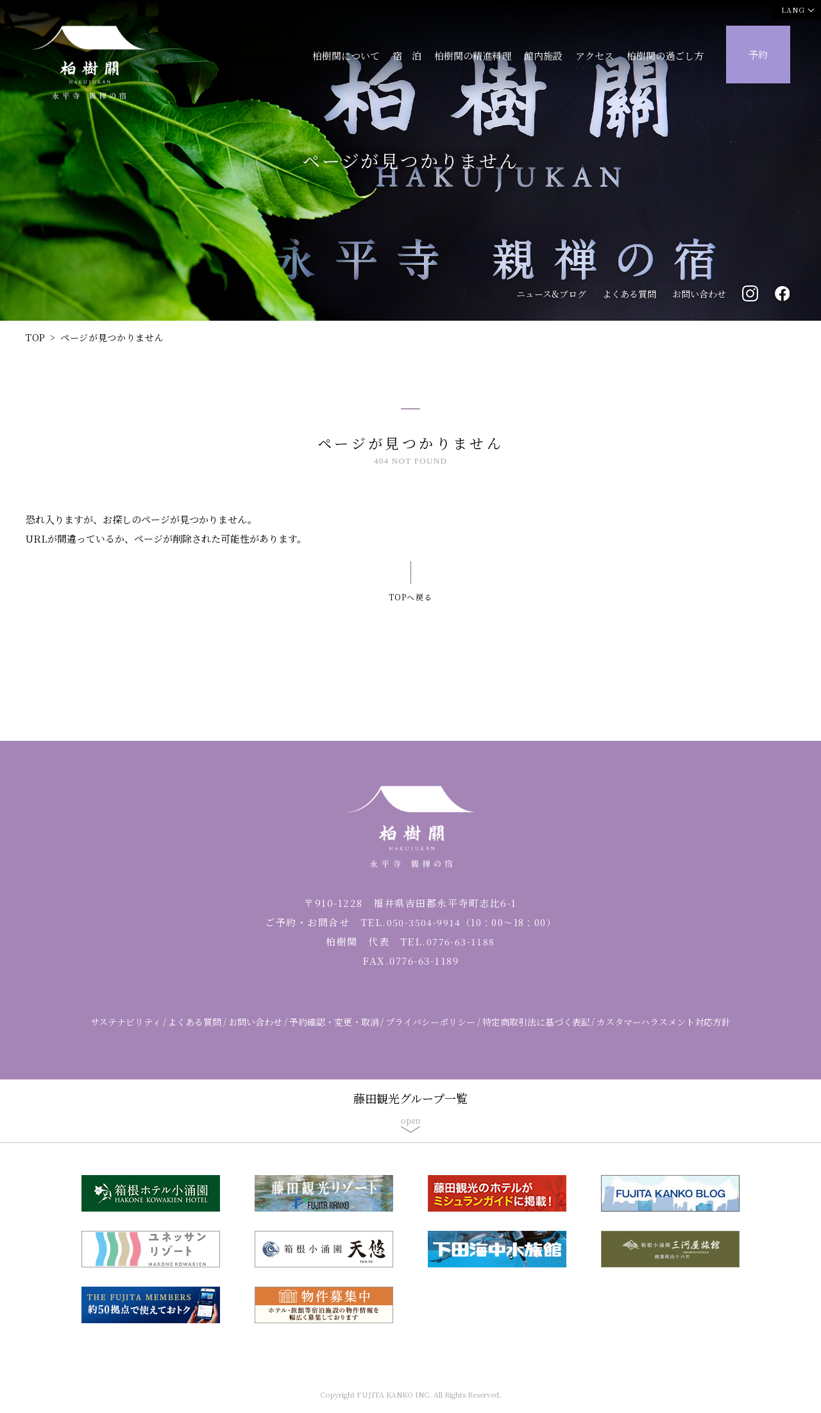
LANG (793, 9)
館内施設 (543, 55)
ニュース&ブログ (551, 293)
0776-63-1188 (460, 953)
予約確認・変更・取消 (334, 1033)
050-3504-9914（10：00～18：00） (471, 933)
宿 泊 (407, 55)
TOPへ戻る (410, 590)
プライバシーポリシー (430, 1033)
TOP (36, 337)
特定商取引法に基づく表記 (536, 1033)
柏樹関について (346, 55)
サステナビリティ (125, 1033)
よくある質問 (629, 293)
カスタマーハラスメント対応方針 (664, 1033)
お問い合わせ (699, 293)
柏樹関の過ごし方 (665, 55)
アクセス (594, 55)
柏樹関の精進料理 (472, 55)
